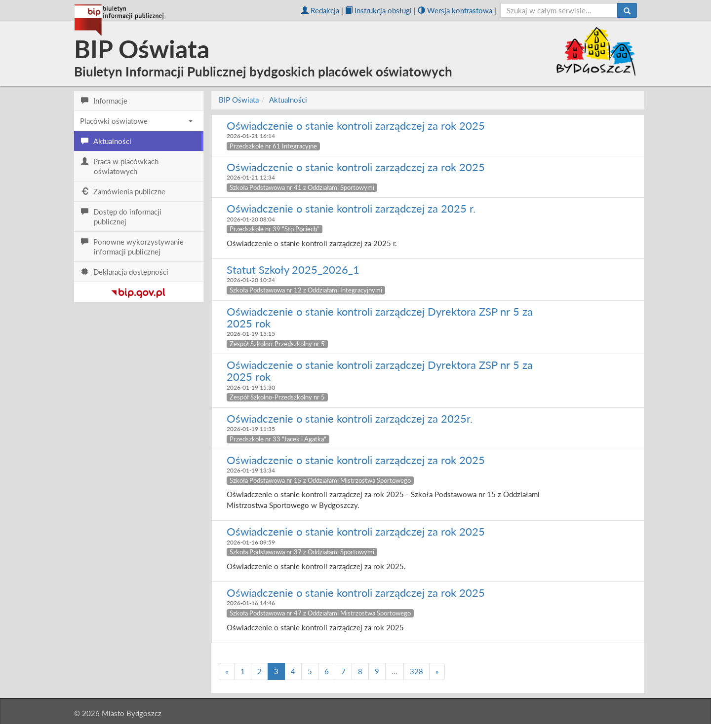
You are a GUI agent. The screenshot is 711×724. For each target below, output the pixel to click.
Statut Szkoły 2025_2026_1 (293, 269)
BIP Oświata (239, 99)
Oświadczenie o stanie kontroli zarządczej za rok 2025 (356, 125)
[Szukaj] (627, 10)
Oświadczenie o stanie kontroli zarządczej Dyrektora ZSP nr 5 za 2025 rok (380, 317)
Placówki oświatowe (136, 120)
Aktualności (288, 99)
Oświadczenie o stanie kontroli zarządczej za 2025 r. (351, 208)
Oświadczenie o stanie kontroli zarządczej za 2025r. (350, 418)
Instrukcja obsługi (378, 10)
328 (416, 671)
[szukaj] (559, 10)
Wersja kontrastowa (455, 10)
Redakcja (320, 10)
